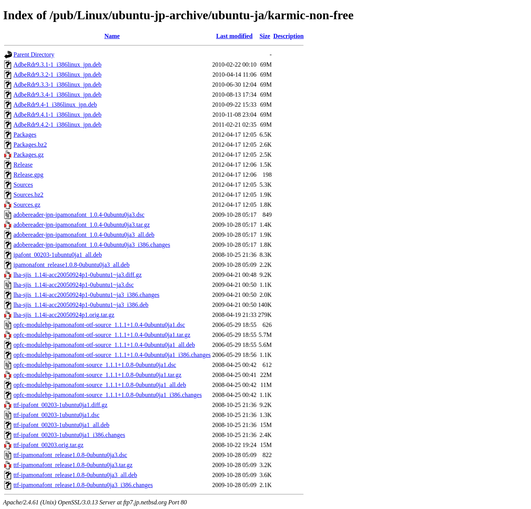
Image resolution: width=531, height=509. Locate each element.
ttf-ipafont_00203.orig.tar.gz (48, 445)
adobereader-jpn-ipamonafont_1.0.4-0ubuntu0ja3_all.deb (83, 234)
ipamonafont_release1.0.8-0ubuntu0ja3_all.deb (71, 264)
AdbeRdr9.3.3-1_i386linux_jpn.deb (57, 84)
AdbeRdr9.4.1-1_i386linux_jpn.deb (57, 114)
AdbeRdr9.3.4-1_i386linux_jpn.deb (57, 94)
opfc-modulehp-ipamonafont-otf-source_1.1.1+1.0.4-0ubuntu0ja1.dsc (99, 324)
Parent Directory (33, 54)
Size (265, 36)
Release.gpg (28, 174)
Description (288, 36)
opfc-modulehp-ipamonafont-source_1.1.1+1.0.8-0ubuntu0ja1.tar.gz (97, 375)
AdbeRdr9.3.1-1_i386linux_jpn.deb (57, 64)
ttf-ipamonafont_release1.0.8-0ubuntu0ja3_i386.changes (83, 485)
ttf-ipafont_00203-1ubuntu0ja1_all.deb (61, 425)
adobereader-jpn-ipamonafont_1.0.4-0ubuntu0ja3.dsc (78, 214)
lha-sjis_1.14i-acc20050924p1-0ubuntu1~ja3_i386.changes (86, 294)
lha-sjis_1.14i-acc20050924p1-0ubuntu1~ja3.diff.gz (77, 274)
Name (112, 36)
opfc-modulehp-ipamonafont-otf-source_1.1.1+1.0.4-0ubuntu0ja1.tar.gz (101, 335)
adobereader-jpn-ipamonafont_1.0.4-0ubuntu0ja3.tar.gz (81, 224)
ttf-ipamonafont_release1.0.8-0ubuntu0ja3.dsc (70, 455)
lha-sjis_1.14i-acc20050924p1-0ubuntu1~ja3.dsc (73, 284)
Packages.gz (28, 154)
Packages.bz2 (30, 144)
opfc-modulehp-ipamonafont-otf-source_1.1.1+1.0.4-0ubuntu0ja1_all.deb (104, 345)
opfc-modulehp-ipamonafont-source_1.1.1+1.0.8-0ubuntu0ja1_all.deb (99, 385)
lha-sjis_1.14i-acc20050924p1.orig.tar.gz (63, 314)
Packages (25, 134)
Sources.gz (26, 204)
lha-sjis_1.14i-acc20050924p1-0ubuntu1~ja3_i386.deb (81, 304)
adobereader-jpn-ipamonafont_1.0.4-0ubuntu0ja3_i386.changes (91, 244)
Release (23, 164)
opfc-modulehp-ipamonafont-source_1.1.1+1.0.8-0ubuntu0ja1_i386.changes (107, 395)
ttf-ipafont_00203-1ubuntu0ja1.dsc (56, 415)
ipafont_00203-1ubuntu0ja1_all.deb (57, 254)
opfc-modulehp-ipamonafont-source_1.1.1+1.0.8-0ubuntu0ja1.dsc (94, 365)
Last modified (234, 36)
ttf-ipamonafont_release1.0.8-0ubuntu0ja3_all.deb (75, 475)
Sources (23, 184)
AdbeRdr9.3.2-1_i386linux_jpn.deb (57, 74)
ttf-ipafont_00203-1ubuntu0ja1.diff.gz (60, 405)
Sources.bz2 (28, 194)
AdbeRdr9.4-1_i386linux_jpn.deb (55, 104)
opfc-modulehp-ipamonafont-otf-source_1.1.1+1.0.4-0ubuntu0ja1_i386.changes (111, 355)
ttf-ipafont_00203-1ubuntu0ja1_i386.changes (69, 435)
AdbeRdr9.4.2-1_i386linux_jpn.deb (57, 124)
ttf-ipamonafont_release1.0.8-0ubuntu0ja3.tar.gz (72, 465)
